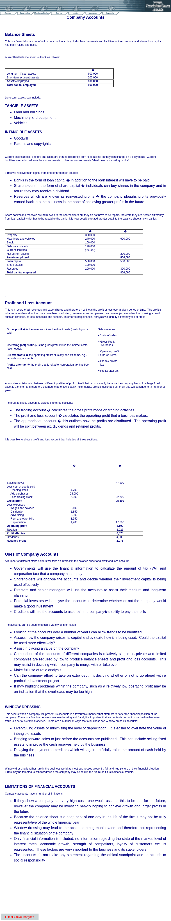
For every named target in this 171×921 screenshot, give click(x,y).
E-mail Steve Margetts (19, 917)
